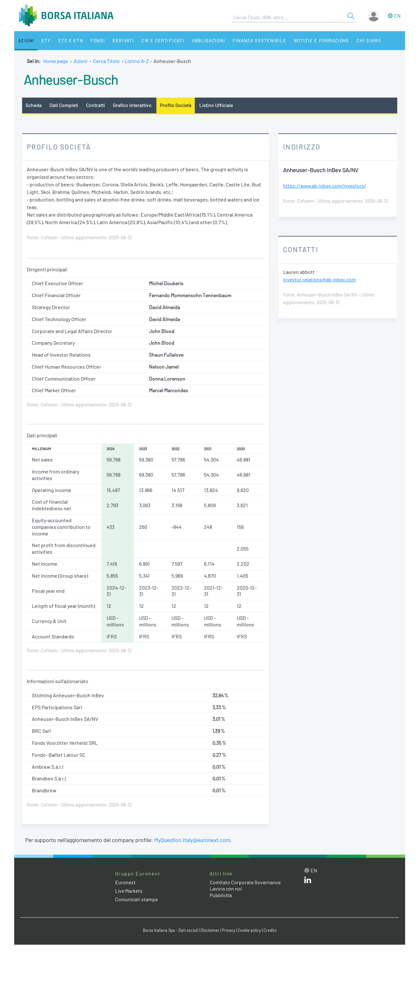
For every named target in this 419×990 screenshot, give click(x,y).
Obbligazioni (203, 40)
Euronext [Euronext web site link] (125, 882)
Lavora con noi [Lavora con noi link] (226, 888)
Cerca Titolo (106, 61)
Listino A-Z (137, 61)
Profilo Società (176, 105)
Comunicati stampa (136, 899)
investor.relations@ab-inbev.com (320, 279)
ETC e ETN (67, 40)
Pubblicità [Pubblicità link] (221, 895)
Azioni (25, 40)
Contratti (95, 105)
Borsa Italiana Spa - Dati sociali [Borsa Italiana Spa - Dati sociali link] (170, 930)
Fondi (94, 40)
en (397, 16)
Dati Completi (63, 105)
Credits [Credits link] (270, 930)
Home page (55, 61)
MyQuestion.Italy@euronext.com (192, 839)
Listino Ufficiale (218, 105)
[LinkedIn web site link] (307, 881)
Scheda (34, 105)
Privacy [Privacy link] (228, 930)
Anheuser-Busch (71, 79)
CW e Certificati (158, 40)
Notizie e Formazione (315, 40)
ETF (44, 40)
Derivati (119, 40)
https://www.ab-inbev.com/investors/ (325, 186)
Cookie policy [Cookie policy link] (249, 930)
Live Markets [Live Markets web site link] (129, 891)
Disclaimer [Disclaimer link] (210, 930)
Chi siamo (361, 40)
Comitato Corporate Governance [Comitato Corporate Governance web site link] (246, 882)
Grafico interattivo (132, 105)
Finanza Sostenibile (253, 40)
